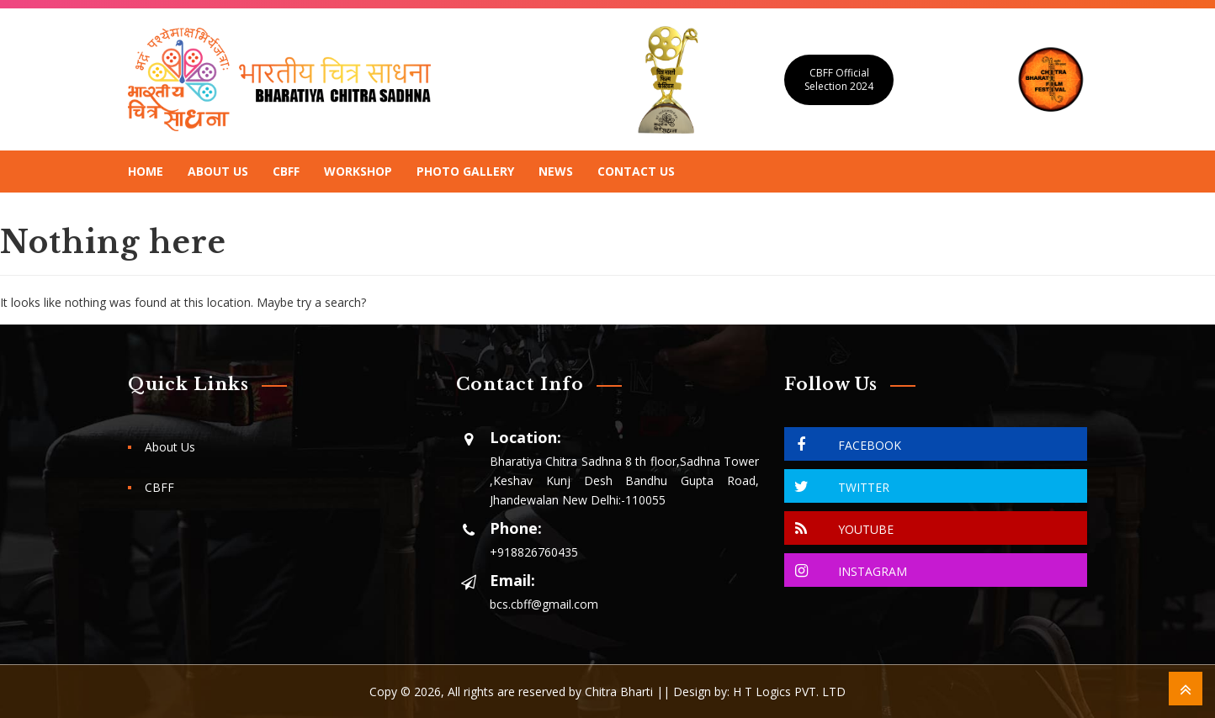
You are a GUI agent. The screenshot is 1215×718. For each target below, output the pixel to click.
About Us (218, 171)
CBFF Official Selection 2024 (838, 79)
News (556, 171)
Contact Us (636, 171)
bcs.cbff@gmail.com (544, 604)
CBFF (286, 171)
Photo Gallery (465, 171)
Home (145, 171)
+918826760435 (534, 552)
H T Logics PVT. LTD (789, 692)
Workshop (358, 171)
